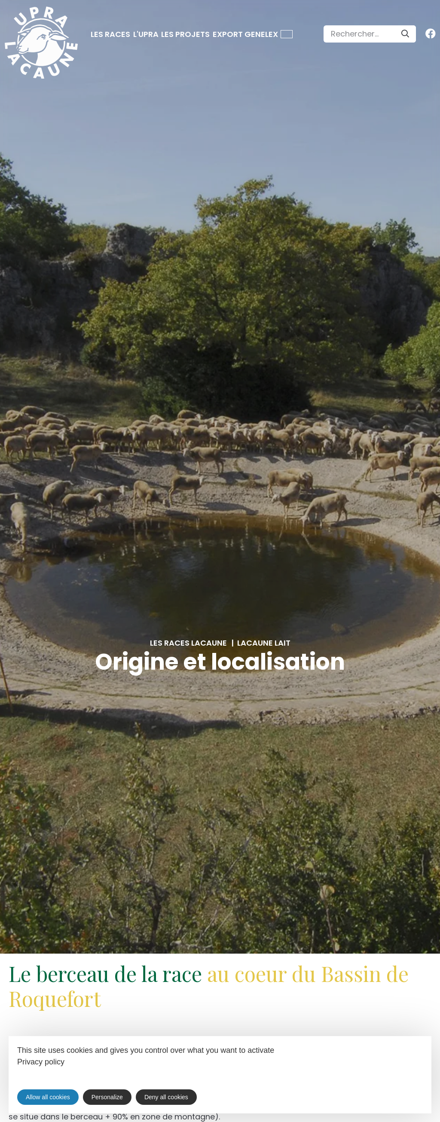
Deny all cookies (166, 1097)
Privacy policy (40, 1062)
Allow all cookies (48, 1097)
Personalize (107, 1097)
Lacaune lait (263, 643)
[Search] (405, 34)
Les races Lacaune (188, 643)
